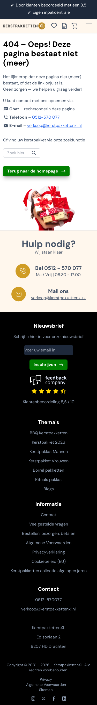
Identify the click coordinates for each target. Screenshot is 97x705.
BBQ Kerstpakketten (49, 433)
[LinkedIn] (64, 698)
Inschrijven (45, 364)
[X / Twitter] (43, 698)
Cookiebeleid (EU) (49, 561)
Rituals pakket (48, 479)
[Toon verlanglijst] (55, 26)
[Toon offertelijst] (66, 26)
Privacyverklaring (48, 552)
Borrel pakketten (48, 470)
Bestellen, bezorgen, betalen (48, 533)
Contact (48, 514)
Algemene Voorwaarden (48, 542)
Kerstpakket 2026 (48, 442)
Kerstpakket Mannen (48, 451)
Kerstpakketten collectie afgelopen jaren (49, 570)
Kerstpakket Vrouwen (48, 461)
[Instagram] (33, 698)
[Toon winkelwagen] (76, 26)
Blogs (48, 489)
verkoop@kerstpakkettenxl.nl (54, 125)
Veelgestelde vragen (48, 524)
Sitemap (46, 689)
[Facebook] (54, 698)
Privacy (46, 679)
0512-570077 (48, 599)
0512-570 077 (46, 117)
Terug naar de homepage (32, 171)
